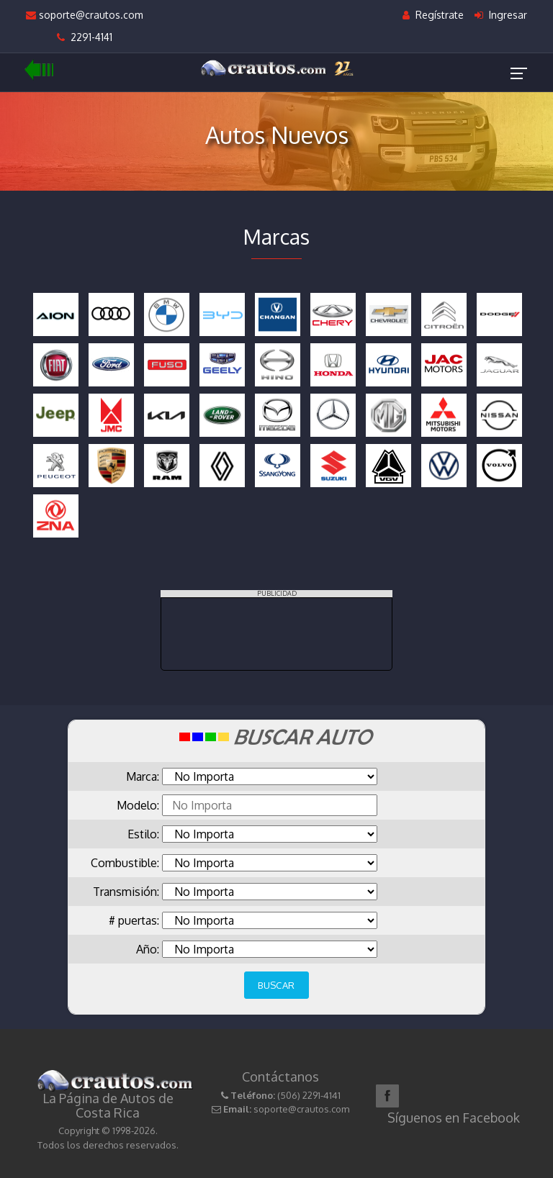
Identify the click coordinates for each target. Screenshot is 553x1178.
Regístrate (433, 15)
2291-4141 (84, 37)
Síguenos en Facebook (453, 1117)
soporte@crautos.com (84, 15)
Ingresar (501, 15)
